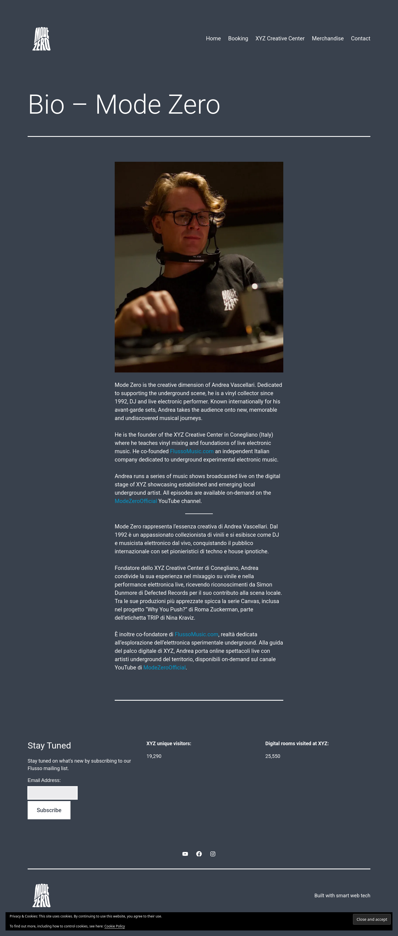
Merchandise (328, 38)
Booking (238, 38)
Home (213, 38)
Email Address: (44, 780)
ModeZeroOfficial (136, 501)
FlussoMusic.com (192, 451)
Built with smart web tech (342, 895)
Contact (360, 38)
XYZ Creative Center (280, 38)
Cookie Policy (114, 926)
